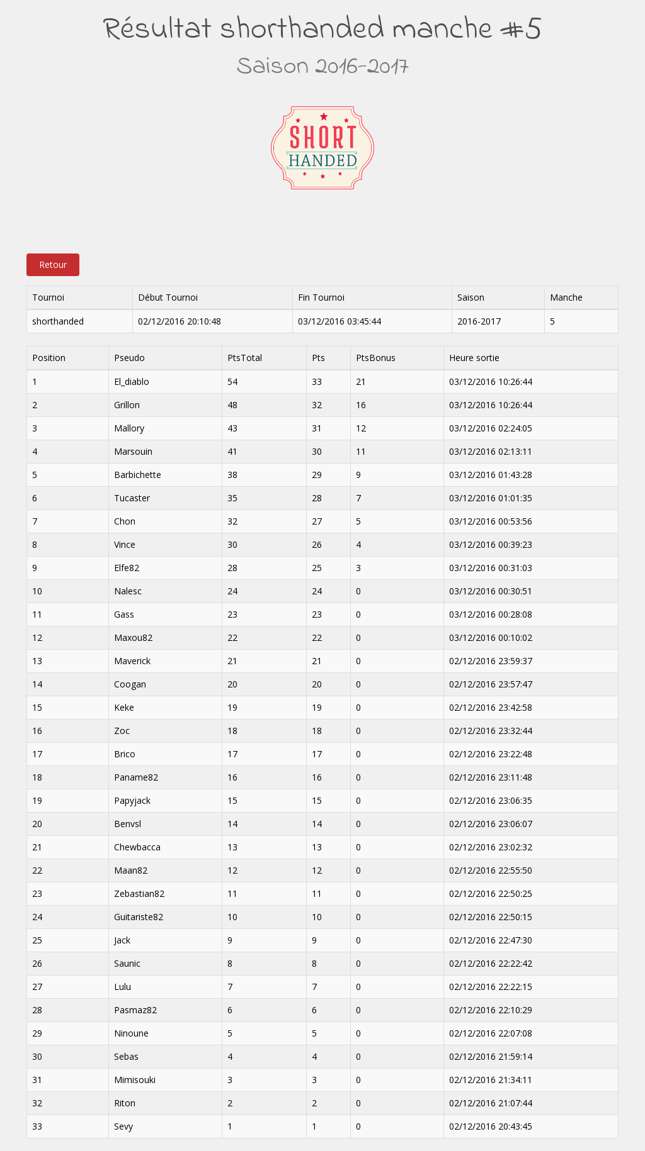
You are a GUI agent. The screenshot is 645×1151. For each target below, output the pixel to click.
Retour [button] (53, 264)
